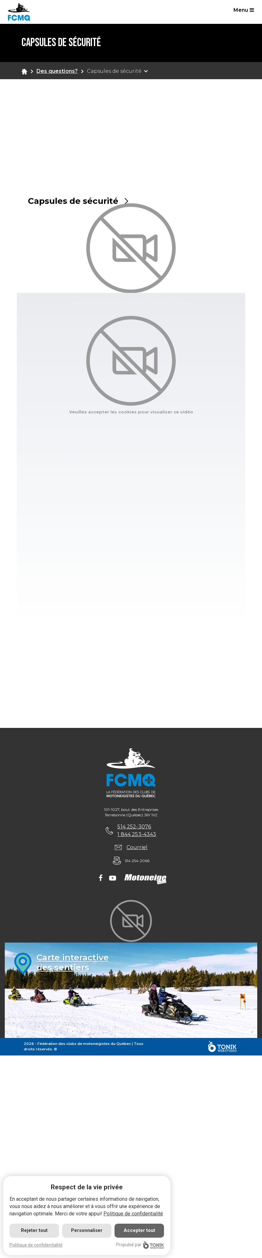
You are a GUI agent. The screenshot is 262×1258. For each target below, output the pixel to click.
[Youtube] (112, 878)
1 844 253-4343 (136, 834)
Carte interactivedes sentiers (72, 962)
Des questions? (57, 71)
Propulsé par (140, 1245)
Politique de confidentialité (133, 1214)
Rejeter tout (34, 1230)
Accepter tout (139, 1230)
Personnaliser (86, 1230)
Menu (243, 10)
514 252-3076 (134, 827)
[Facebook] (100, 878)
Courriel (137, 847)
